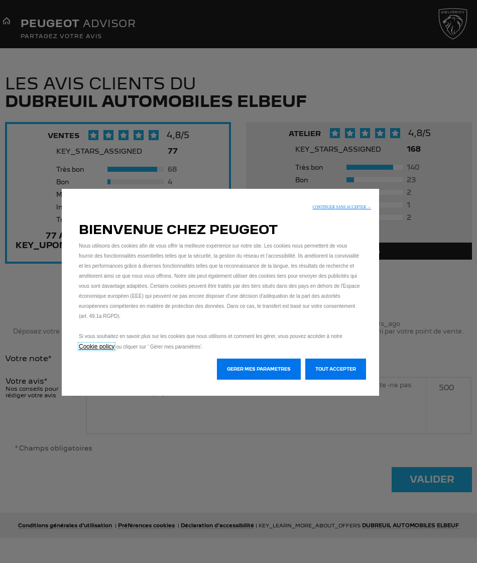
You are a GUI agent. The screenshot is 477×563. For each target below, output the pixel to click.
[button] (342, 207)
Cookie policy (96, 346)
